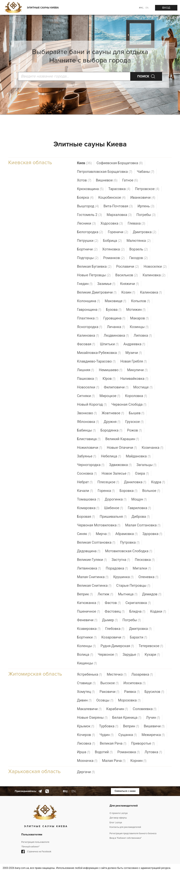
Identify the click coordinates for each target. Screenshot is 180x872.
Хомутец (86, 692)
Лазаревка (142, 674)
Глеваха (136, 223)
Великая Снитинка (94, 585)
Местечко (117, 674)
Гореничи (118, 232)
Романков (114, 258)
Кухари (152, 654)
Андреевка (134, 344)
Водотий (104, 752)
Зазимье (106, 284)
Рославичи (127, 266)
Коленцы (86, 646)
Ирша (83, 752)
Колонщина (88, 301)
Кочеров (86, 735)
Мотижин (136, 309)
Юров (108, 378)
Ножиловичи (89, 447)
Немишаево (110, 370)
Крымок (85, 726)
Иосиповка (134, 683)
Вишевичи (154, 726)
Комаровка (88, 508)
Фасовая (86, 344)
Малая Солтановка (142, 525)
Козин (128, 292)
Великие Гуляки (92, 560)
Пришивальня (113, 516)
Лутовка (153, 752)
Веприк (85, 594)
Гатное (130, 180)
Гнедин (84, 284)
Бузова (113, 309)
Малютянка (139, 240)
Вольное (151, 491)
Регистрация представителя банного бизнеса (133, 833)
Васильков (126, 275)
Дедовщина (88, 551)
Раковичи (109, 692)
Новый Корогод (92, 404)
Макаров (139, 318)
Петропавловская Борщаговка (104, 171)
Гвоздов (138, 258)
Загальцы (146, 465)
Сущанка (127, 735)
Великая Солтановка (96, 542)
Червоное (108, 654)
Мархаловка (119, 215)
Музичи (134, 353)
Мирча (103, 534)
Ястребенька (89, 674)
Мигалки (142, 568)
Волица (85, 654)
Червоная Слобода (128, 404)
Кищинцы (87, 663)
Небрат (85, 482)
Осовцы (104, 700)
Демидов (151, 594)
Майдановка (138, 456)
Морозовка (129, 700)
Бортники (87, 637)
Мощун (139, 499)
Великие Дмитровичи (97, 292)
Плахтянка (87, 318)
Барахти (138, 637)
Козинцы (139, 327)
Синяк (84, 534)
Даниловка (135, 482)
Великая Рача (113, 743)
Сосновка (87, 473)
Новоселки (155, 266)
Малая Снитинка (92, 577)
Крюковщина (90, 189)
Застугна (121, 560)
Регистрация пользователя (35, 842)
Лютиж (105, 594)
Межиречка (153, 735)
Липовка (143, 335)
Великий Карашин (122, 439)
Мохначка (87, 760)
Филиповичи (116, 387)
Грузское (134, 422)
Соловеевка (144, 709)
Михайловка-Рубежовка (99, 353)
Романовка (128, 752)
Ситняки (86, 396)
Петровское (147, 189)
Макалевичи (89, 709)
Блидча (137, 611)
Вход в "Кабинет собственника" (126, 838)
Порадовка (117, 568)
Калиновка (154, 275)
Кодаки (158, 611)
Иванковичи (142, 197)
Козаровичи (113, 637)
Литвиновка (89, 568)
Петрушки (87, 240)
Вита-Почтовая (118, 206)
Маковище (115, 301)
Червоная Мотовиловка (98, 525)
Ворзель (138, 249)
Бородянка (111, 430)
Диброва (140, 516)
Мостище (143, 387)
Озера (142, 473)
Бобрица (112, 240)
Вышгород (88, 206)
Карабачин (117, 709)
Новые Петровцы (94, 275)
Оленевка (148, 577)
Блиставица (89, 439)
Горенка (106, 491)
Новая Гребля (133, 361)
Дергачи (86, 772)
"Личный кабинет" (30, 846)
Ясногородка (89, 327)
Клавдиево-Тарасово (96, 361)
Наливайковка (134, 378)
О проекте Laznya (119, 813)
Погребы (146, 215)
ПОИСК (143, 76)
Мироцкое (109, 396)
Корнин (138, 760)
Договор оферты (118, 817)
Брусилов (154, 692)
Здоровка (152, 534)
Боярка (85, 197)
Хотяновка (113, 249)
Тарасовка (119, 189)
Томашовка (88, 499)
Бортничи (87, 249)
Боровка (128, 491)
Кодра (158, 482)
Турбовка (108, 726)
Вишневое (107, 180)
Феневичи (87, 620)
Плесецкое (108, 482)
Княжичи (129, 284)
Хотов (84, 180)
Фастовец (115, 611)
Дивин (84, 700)
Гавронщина (89, 309)
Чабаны (145, 171)
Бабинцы (86, 430)
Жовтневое (113, 413)
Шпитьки (109, 344)
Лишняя (85, 370)
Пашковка (87, 378)
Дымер (110, 620)
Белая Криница (126, 717)
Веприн (131, 726)
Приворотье (143, 743)
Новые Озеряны (92, 717)
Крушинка (123, 577)
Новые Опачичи (122, 447)
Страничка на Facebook (36, 851)
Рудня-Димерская (117, 646)
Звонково (87, 413)
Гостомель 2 (89, 215)
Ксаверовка (89, 629)
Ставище (86, 683)
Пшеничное (88, 611)
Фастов (113, 603)
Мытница (127, 594)
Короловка (136, 396)
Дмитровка (144, 232)
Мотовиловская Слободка (128, 551)
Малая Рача (114, 760)
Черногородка (90, 465)
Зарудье (131, 654)
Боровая (86, 516)
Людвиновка (116, 335)
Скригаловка (138, 603)
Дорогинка (116, 499)
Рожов (134, 430)
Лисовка (86, 743)
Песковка (145, 560)
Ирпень (145, 206)
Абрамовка (126, 534)
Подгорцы (87, 258)
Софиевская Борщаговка (120, 163)
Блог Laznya (116, 822)
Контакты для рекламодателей (125, 827)
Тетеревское (151, 646)
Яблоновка (88, 422)
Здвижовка (120, 465)
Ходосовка (112, 223)
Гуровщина (114, 318)
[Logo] (13, 7)
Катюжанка (88, 603)
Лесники (86, 223)
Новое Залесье (116, 473)
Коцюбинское (112, 197)
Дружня (112, 422)
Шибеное (113, 508)
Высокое (109, 683)
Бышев (136, 413)
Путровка (130, 542)
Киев (84, 163)
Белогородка (90, 232)
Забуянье (86, 456)
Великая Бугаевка (94, 266)
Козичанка (152, 447)
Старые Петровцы (133, 585)
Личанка (116, 327)
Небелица (111, 456)
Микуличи (137, 370)
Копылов (140, 301)
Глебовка (114, 629)
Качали (85, 491)
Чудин (107, 735)
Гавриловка (139, 508)
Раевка (132, 692)
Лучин (153, 717)
